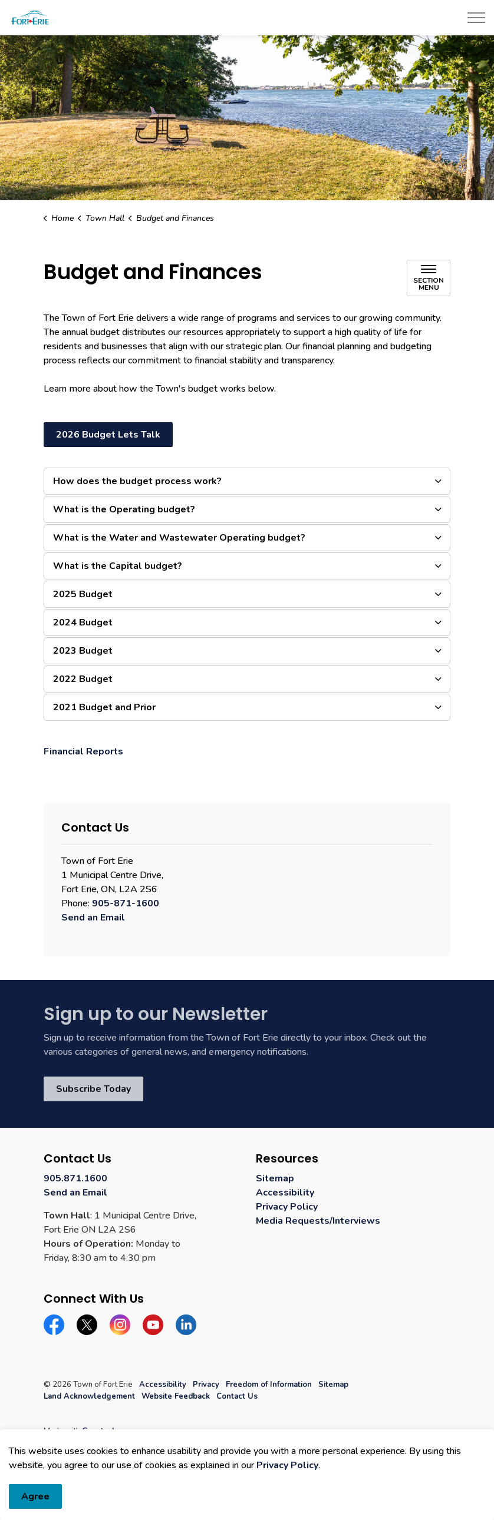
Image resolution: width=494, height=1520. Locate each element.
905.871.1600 (75, 1178)
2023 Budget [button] (83, 650)
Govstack (99, 1431)
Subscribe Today (93, 1089)
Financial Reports (83, 751)
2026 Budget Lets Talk (108, 434)
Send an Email (93, 917)
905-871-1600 (125, 903)
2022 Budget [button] (83, 679)
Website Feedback (175, 1396)
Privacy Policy (287, 1206)
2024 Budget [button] (83, 622)
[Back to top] (247, 1480)
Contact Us (237, 1396)
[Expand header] (476, 17)
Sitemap (275, 1178)
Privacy (206, 1384)
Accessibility (285, 1192)
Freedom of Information (269, 1384)
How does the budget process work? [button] (137, 481)
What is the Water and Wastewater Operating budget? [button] (179, 537)
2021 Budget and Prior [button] (104, 707)
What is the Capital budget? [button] (117, 565)
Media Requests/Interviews (318, 1220)
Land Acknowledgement (89, 1396)
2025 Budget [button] (83, 594)
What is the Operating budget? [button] (124, 509)
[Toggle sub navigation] (428, 278)
